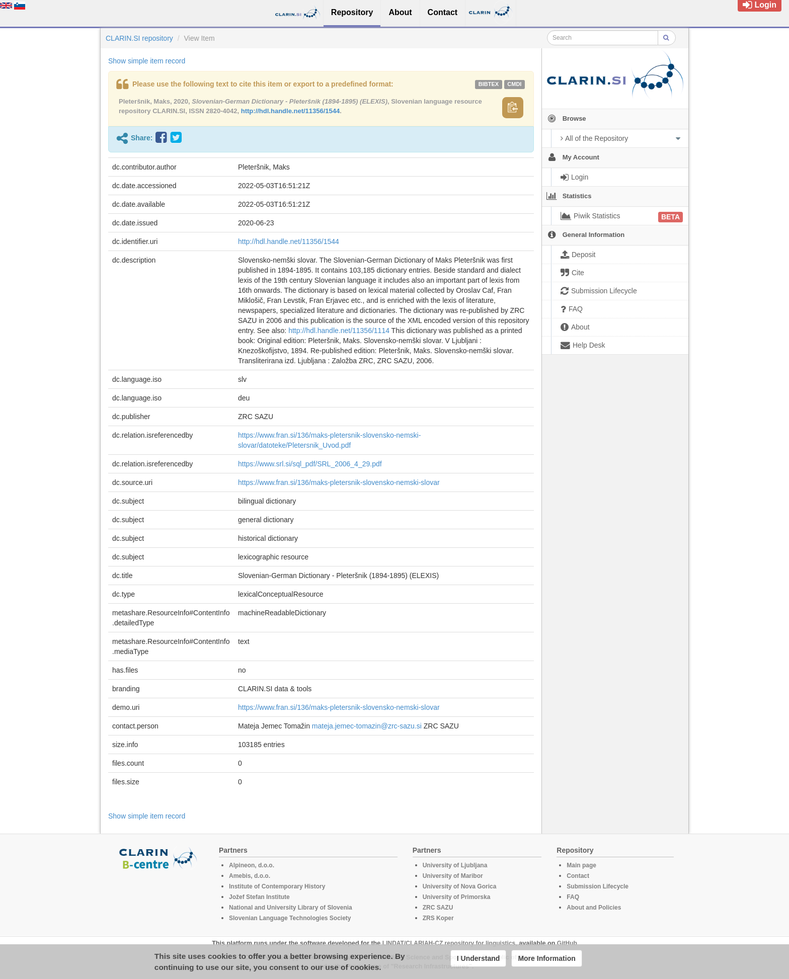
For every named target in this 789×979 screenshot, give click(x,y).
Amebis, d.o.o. (249, 875)
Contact (578, 875)
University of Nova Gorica (460, 886)
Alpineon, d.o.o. (251, 865)
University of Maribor (453, 875)
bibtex (489, 84)
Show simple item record (146, 61)
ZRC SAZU (438, 907)
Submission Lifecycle (597, 886)
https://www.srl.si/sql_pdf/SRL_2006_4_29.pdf (310, 464)
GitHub (567, 943)
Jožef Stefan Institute (259, 897)
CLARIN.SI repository (139, 38)
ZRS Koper (438, 918)
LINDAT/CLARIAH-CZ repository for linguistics (448, 943)
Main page (581, 865)
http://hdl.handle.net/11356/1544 (290, 111)
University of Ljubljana (455, 865)
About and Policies (594, 907)
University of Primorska (457, 897)
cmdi (514, 84)
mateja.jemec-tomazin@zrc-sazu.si (367, 726)
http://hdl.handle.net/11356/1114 (338, 331)
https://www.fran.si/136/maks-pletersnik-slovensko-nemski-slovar (339, 482)
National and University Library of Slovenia (290, 907)
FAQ (573, 897)
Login (759, 5)
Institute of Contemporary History (277, 886)
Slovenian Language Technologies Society (290, 918)
